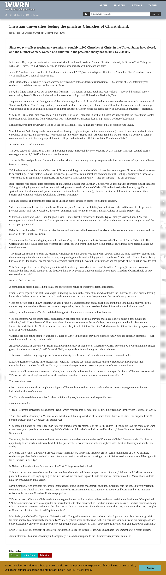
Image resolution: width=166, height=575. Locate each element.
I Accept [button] (149, 568)
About (103, 5)
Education (45, 555)
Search (155, 14)
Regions (137, 5)
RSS (8, 15)
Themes (153, 5)
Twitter (19, 15)
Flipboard (32, 15)
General (15, 555)
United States (29, 555)
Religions (119, 5)
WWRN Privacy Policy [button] (79, 570)
